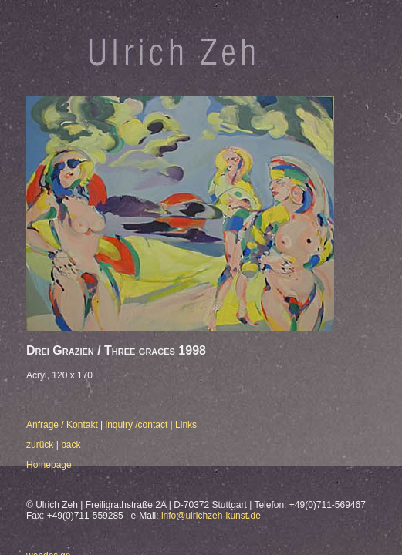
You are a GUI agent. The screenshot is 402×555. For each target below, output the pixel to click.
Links (186, 424)
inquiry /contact (137, 424)
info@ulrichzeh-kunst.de (211, 515)
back (70, 444)
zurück (39, 444)
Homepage (49, 464)
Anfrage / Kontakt (62, 424)
